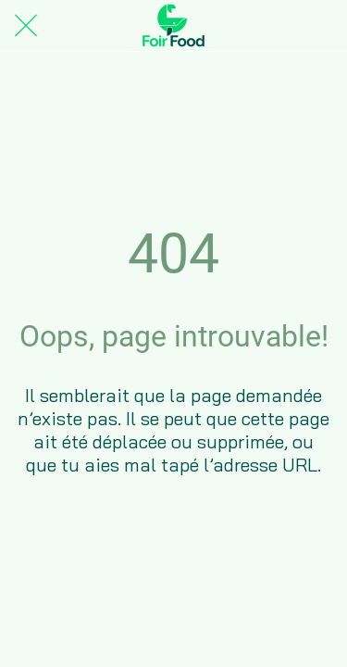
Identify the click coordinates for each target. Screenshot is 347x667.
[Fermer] (26, 26)
